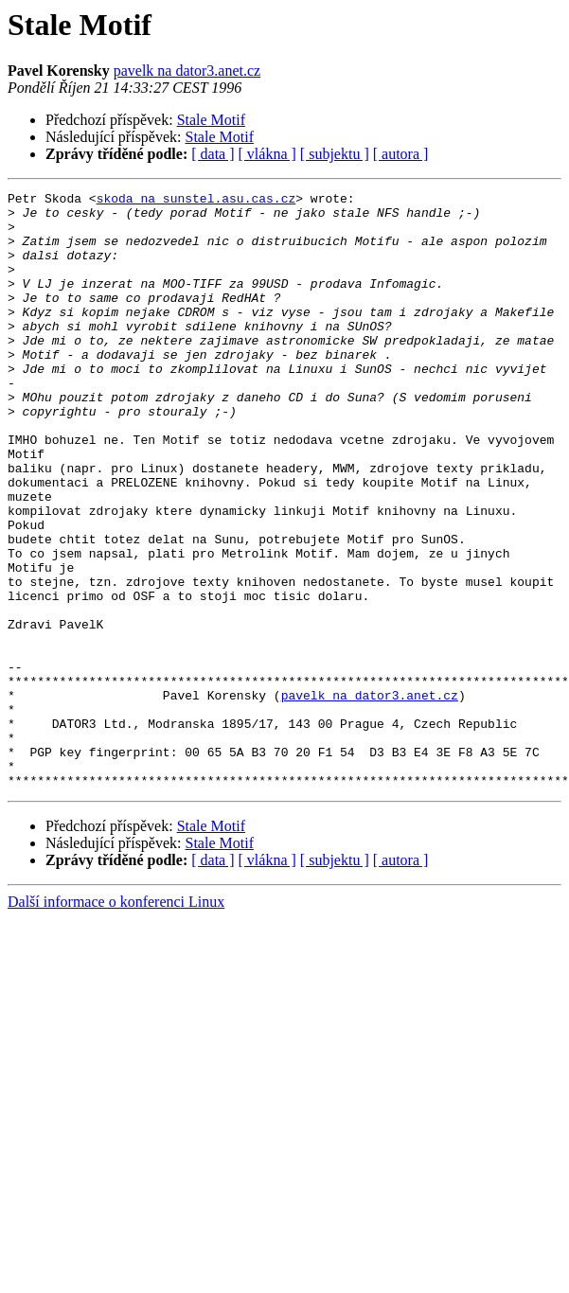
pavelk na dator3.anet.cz (187, 70)
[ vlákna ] (267, 154)
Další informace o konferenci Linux (116, 987)
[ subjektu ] (334, 154)
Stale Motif (211, 120)
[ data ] (212, 154)
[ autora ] (401, 154)
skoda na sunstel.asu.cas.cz (196, 200)
